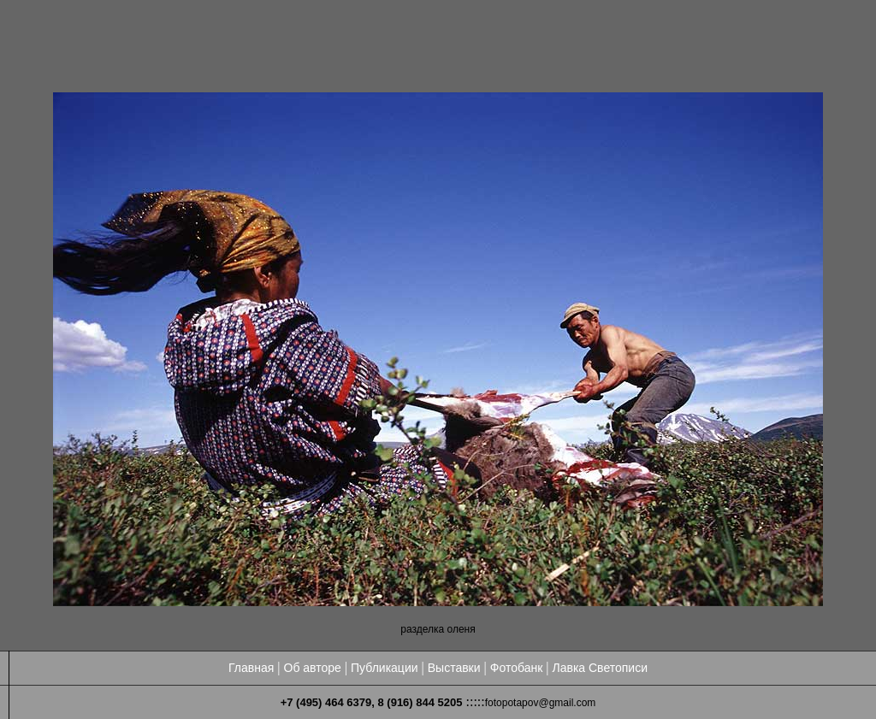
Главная (251, 668)
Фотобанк (516, 668)
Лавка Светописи (600, 668)
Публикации (384, 668)
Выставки (454, 668)
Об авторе (312, 668)
